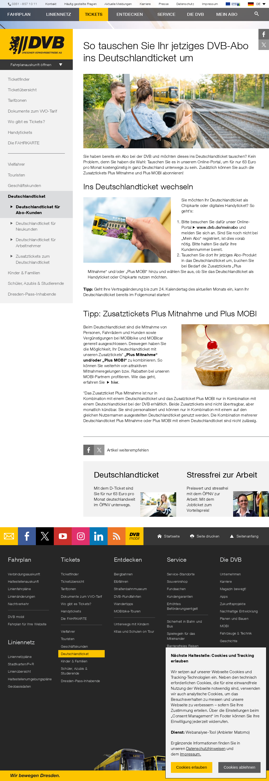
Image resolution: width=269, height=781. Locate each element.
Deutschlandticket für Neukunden (36, 226)
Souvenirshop (177, 581)
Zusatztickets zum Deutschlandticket (33, 259)
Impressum (190, 754)
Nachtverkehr (18, 604)
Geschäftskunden (24, 185)
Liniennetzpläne (20, 657)
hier (114, 382)
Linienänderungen (21, 596)
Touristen (16, 175)
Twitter (263, 44)
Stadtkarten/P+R (21, 664)
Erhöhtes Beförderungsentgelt (182, 606)
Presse (164, 4)
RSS (117, 536)
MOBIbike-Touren (127, 611)
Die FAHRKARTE (23, 142)
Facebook (263, 34)
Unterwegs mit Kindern (131, 624)
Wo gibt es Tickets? (26, 121)
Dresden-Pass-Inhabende (32, 294)
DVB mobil (134, 536)
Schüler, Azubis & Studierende (36, 283)
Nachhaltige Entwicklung (239, 611)
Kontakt (51, 4)
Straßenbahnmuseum (130, 589)
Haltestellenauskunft (23, 581)
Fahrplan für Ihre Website (27, 624)
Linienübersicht (19, 671)
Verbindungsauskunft (24, 574)
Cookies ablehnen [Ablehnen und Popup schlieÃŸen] (239, 767)
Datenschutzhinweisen (205, 748)
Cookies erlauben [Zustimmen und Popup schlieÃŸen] (191, 767)
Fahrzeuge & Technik (236, 633)
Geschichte (229, 641)
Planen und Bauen (234, 618)
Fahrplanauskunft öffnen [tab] (31, 64)
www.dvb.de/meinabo (217, 227)
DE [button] (254, 4)
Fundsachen (176, 589)
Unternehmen (230, 574)
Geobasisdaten (19, 686)
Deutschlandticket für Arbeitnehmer (36, 242)
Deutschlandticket (26, 196)
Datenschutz (185, 4)
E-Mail (9, 536)
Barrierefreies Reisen (183, 646)
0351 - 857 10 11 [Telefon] (24, 4)
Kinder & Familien (24, 272)
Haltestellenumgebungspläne (30, 679)
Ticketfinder (19, 79)
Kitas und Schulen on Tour (134, 631)
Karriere (145, 4)
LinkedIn (99, 536)
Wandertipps (123, 604)
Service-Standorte (181, 574)
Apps (224, 596)
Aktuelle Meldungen (118, 4)
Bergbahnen (123, 574)
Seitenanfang (247, 536)
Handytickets (20, 132)
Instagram (81, 536)
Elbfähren (121, 581)
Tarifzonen (17, 100)
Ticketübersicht (22, 89)
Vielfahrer (16, 164)
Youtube (63, 536)
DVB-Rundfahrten (127, 596)
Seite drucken (208, 536)
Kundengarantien (180, 596)
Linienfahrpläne (19, 589)
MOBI (224, 626)
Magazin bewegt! (233, 589)
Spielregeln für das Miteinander (181, 635)
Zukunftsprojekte (233, 604)
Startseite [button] (172, 536)
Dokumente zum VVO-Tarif (32, 111)
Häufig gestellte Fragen (80, 4)
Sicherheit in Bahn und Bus (184, 623)
